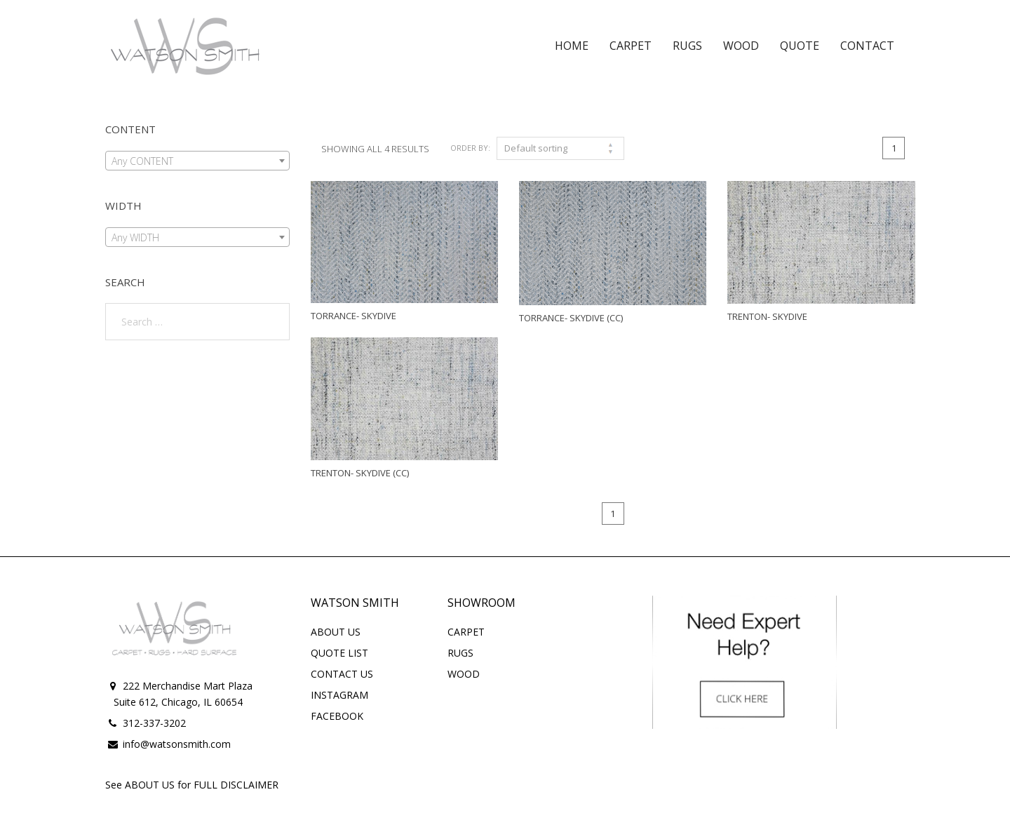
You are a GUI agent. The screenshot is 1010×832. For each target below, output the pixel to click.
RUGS (460, 652)
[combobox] (197, 160)
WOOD (463, 673)
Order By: (470, 147)
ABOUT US (336, 631)
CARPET (466, 631)
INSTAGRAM (339, 695)
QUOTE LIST (339, 652)
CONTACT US (342, 673)
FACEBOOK (337, 716)
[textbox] (197, 161)
